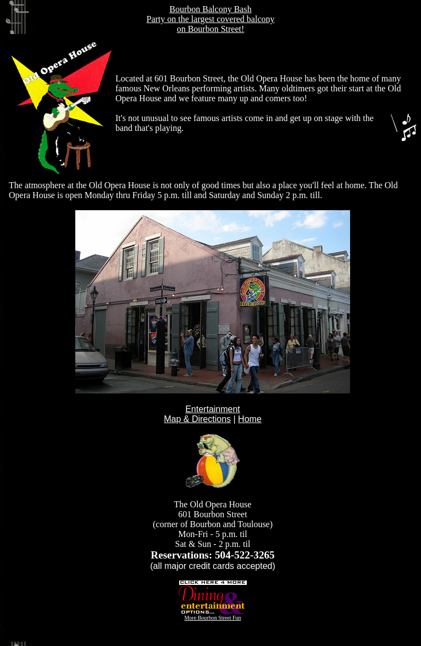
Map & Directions (197, 419)
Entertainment (212, 409)
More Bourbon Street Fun (213, 615)
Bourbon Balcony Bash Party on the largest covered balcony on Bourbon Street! (211, 19)
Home (250, 419)
